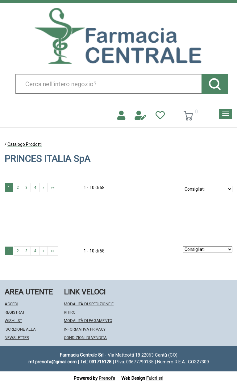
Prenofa (107, 378)
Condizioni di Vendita (85, 337)
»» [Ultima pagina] (53, 187)
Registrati (15, 312)
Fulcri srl (154, 378)
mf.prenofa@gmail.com (52, 362)
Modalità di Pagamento (88, 320)
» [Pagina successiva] (43, 187)
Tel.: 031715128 (95, 362)
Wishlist (13, 320)
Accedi (11, 304)
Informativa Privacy (85, 329)
